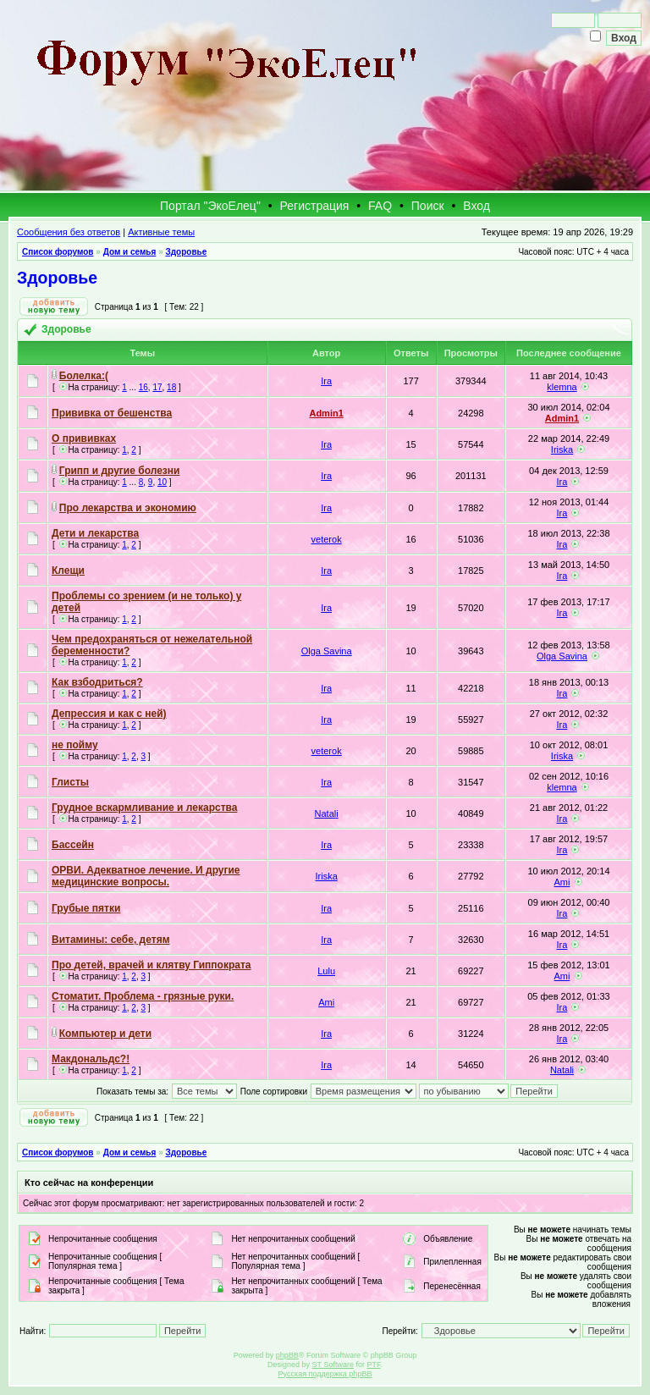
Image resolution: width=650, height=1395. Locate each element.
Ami (562, 882)
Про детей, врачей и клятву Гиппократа (151, 965)
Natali (327, 813)
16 (143, 387)
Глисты (70, 782)
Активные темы (161, 232)
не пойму (75, 745)
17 (157, 387)
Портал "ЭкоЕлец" (210, 205)
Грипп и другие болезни (119, 471)
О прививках (84, 438)
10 (162, 482)
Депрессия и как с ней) (109, 714)
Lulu (326, 971)
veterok (326, 539)
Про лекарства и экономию (127, 508)
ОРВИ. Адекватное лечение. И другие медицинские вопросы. (146, 876)
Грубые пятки (86, 908)
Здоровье (186, 251)
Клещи (68, 570)
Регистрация (315, 205)
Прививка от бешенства (112, 413)
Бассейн (73, 845)
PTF (373, 1364)
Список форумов (58, 251)
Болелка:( (83, 376)
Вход (476, 205)
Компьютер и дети (105, 1033)
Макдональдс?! (90, 1059)
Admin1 (326, 413)
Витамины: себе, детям (111, 940)
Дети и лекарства (95, 533)
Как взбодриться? (97, 682)
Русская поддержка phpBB (325, 1374)
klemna (561, 387)
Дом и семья (130, 251)
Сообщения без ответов (68, 232)
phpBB (287, 1355)
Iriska (562, 449)
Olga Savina (326, 651)
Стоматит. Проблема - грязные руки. (143, 996)
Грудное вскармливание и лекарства (144, 807)
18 (171, 387)
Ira (326, 381)
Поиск (427, 205)
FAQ (380, 205)
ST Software (333, 1364)
